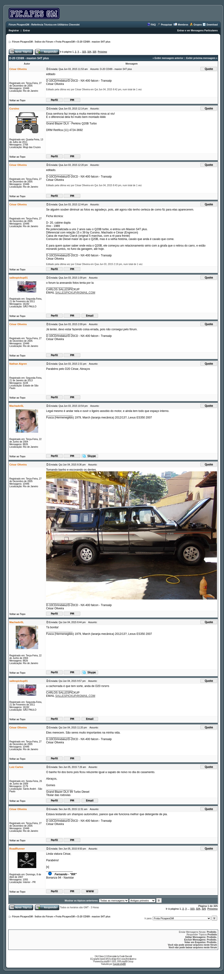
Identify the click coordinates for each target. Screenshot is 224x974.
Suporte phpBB (119, 964)
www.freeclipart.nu (128, 959)
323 (84, 52)
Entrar (26, 30)
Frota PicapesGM (65, 41)
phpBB (107, 961)
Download (212, 24)
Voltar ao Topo (17, 100)
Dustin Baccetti (126, 956)
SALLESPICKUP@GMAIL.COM (75, 292)
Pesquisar (166, 24)
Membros (183, 24)
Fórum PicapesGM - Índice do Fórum (32, 41)
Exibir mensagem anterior (168, 58)
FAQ (153, 24)
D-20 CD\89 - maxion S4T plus (93, 41)
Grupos (198, 24)
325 (94, 52)
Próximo (102, 52)
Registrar (14, 30)
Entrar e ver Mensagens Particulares (197, 30)
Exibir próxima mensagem (200, 58)
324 (89, 52)
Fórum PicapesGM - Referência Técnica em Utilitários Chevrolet (44, 24)
